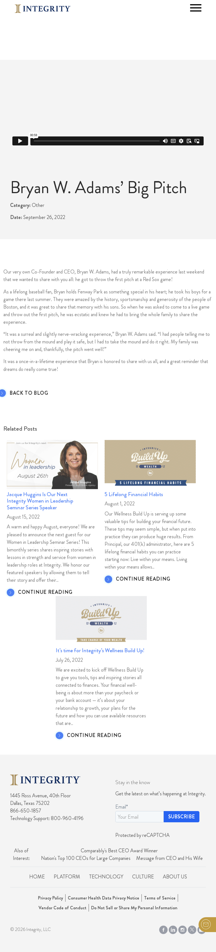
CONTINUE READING (45, 604)
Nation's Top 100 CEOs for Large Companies (85, 858)
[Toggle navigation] (195, 7)
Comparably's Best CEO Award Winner (119, 850)
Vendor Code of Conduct (62, 908)
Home (37, 876)
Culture (143, 876)
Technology (106, 876)
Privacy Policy (50, 898)
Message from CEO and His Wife (169, 858)
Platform (67, 876)
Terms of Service (160, 898)
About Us (175, 876)
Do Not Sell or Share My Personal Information (134, 908)
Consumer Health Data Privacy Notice (103, 898)
